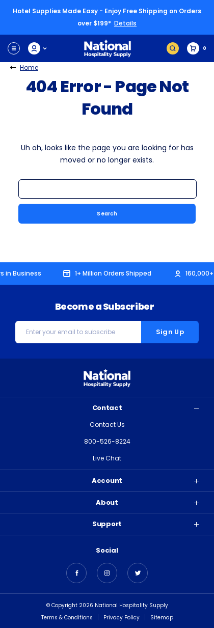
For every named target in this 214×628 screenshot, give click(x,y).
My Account (38, 48)
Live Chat (107, 458)
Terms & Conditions (67, 617)
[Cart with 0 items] (196, 48)
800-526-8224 (107, 441)
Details (125, 23)
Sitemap (161, 617)
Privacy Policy (121, 617)
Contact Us (107, 424)
